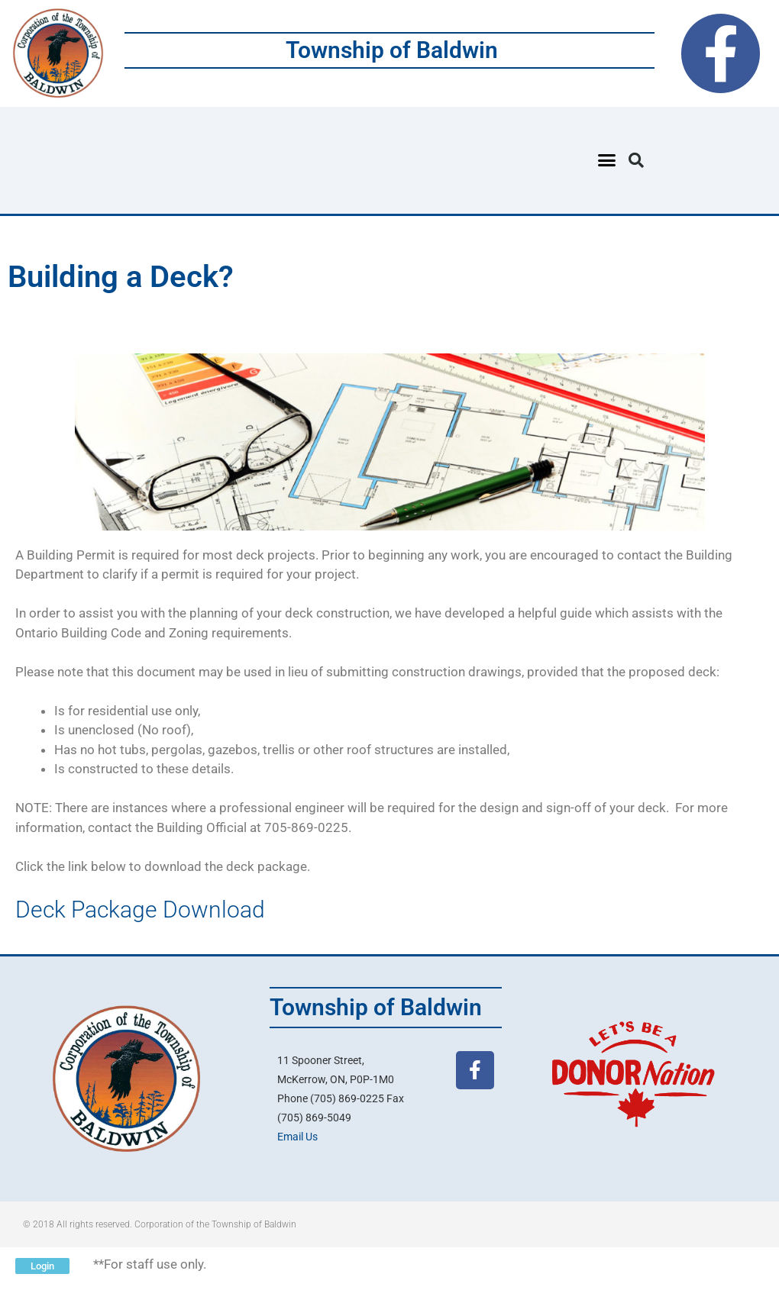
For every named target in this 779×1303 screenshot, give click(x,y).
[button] (607, 160)
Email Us (297, 1136)
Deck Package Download (140, 909)
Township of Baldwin (392, 50)
